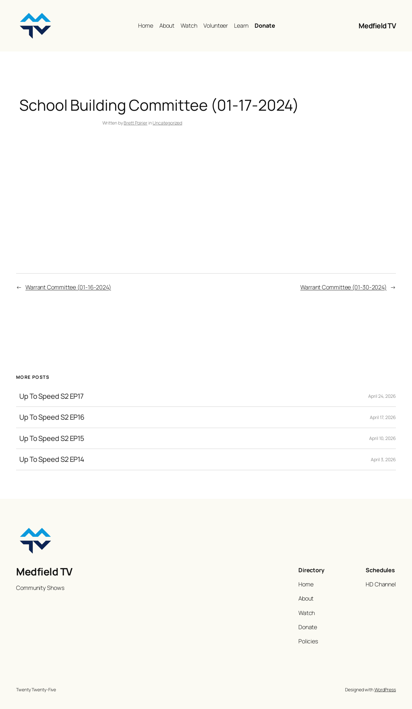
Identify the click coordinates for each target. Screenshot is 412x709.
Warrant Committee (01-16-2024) (68, 287)
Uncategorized (167, 123)
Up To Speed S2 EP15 (51, 438)
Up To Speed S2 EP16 (52, 417)
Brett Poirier (135, 123)
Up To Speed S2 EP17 (51, 396)
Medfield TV (377, 26)
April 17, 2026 (383, 417)
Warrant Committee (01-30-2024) (343, 287)
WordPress (385, 689)
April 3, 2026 (383, 459)
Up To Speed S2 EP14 (51, 459)
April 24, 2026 (382, 396)
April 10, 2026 (382, 438)
